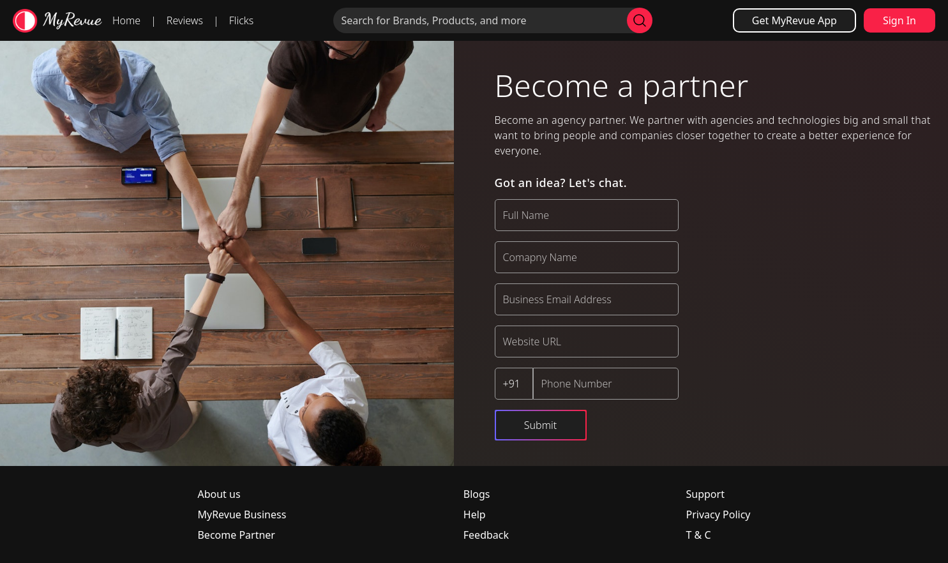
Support (705, 494)
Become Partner (236, 535)
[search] (639, 20)
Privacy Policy (718, 514)
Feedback (486, 535)
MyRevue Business (241, 514)
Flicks (241, 20)
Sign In (899, 20)
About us (218, 494)
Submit (540, 425)
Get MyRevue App (794, 20)
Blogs (476, 494)
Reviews (185, 20)
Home (126, 20)
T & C (698, 535)
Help (474, 514)
